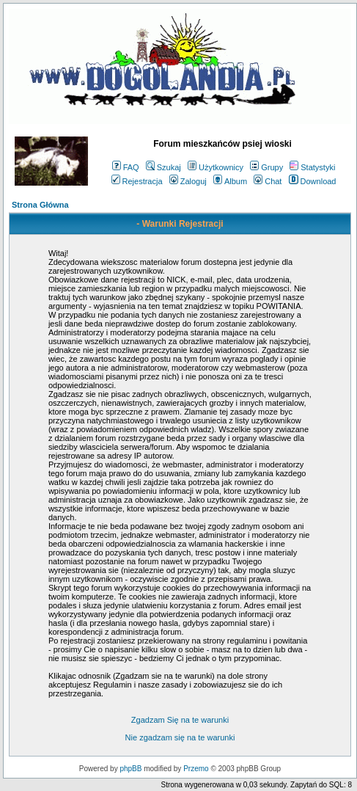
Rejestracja (137, 181)
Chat (267, 181)
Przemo (195, 769)
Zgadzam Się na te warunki (180, 719)
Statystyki (312, 167)
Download (312, 181)
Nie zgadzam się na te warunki (180, 737)
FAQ (125, 167)
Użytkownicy (215, 167)
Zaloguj (188, 181)
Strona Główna (40, 204)
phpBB (130, 769)
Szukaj (163, 167)
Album (230, 181)
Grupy (266, 167)
